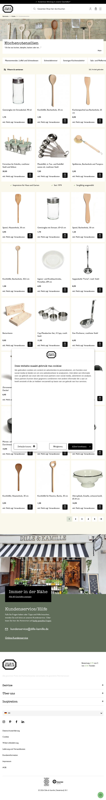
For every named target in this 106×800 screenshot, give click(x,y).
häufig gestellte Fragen (41, 621)
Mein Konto (90, 9)
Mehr (100, 51)
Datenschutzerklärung (11, 731)
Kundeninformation (10, 755)
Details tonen (26, 446)
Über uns (9, 693)
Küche (13, 16)
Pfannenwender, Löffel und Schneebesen (21, 61)
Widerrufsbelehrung (10, 743)
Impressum (7, 761)
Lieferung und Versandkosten (14, 749)
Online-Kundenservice (16, 638)
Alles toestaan (81, 446)
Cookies (6, 737)
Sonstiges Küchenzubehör (74, 61)
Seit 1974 (58, 185)
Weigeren (58, 446)
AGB (4, 767)
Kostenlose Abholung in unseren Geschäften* (54, 2)
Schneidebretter (51, 61)
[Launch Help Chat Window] (100, 795)
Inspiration (10, 701)
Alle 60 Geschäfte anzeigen (20, 597)
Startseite (6, 16)
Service (7, 685)
